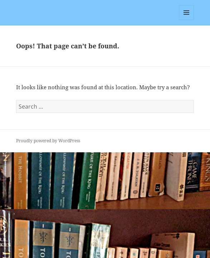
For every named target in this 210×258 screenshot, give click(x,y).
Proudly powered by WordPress (48, 141)
